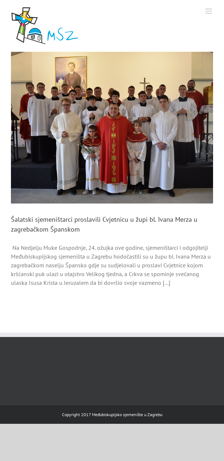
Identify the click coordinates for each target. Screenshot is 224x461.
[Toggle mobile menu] (209, 11)
